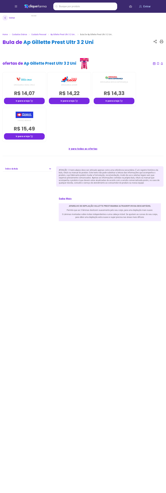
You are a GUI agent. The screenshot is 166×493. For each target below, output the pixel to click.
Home (5, 34)
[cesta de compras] (130, 6)
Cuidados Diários (19, 34)
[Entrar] (144, 6)
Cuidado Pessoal (38, 34)
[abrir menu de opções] (16, 6)
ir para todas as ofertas (83, 148)
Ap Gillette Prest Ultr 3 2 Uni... (63, 34)
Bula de (48, 42)
